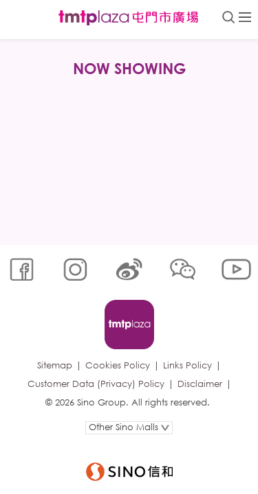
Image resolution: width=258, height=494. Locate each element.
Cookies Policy (117, 365)
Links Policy (187, 365)
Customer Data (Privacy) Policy (96, 384)
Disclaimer (200, 384)
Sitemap (54, 365)
